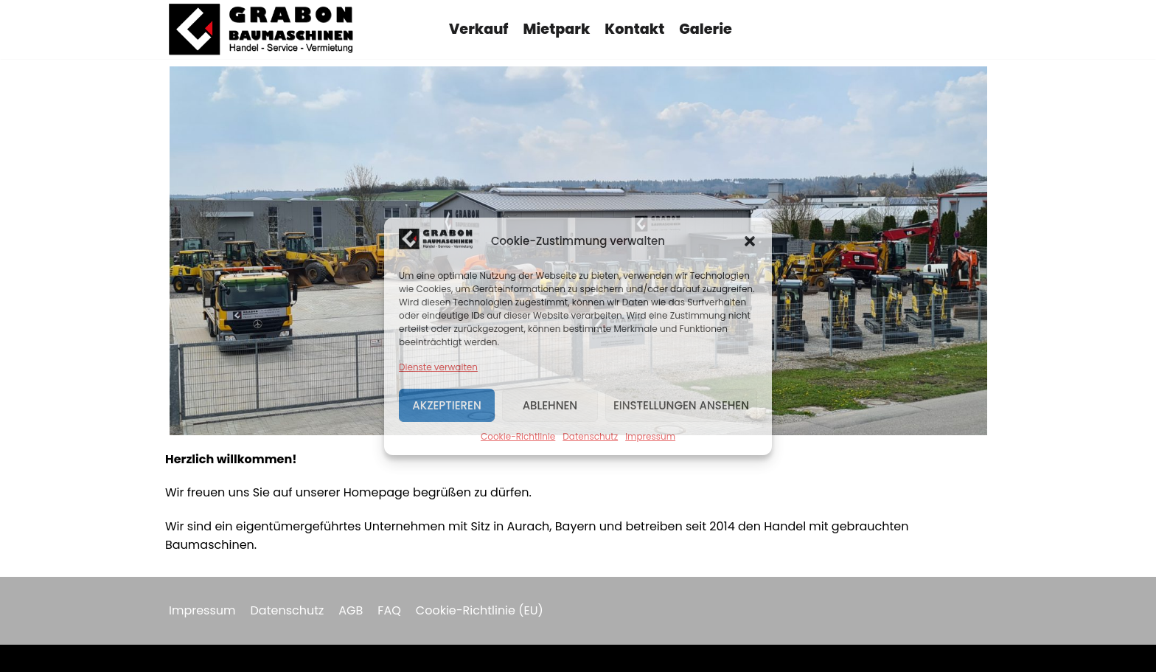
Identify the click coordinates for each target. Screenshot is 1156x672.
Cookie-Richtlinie (518, 436)
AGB (350, 610)
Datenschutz (590, 436)
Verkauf (479, 29)
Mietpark (557, 29)
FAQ (388, 610)
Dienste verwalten (438, 367)
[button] (749, 241)
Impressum (650, 436)
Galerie (705, 29)
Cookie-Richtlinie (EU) (479, 610)
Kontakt (634, 29)
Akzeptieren (446, 405)
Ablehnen (550, 405)
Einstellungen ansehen (681, 405)
